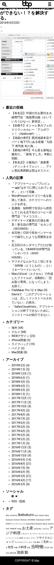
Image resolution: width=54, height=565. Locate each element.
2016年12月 (19, 447)
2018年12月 (19, 373)
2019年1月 (18, 369)
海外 (14, 327)
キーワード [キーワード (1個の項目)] (34, 534)
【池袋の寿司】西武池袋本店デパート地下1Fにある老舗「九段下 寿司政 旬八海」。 (32, 142)
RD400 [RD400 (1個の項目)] (47, 520)
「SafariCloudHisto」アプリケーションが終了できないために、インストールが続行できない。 (32, 311)
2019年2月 (18, 365)
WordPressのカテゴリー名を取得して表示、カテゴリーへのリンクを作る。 (32, 200)
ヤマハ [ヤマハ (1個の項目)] (33, 538)
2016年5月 (18, 476)
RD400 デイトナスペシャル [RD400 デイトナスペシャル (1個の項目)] (15, 524)
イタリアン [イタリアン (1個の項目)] (25, 534)
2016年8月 (18, 463)
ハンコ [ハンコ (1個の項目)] (10, 538)
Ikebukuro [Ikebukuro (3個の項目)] (26, 515)
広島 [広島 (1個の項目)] (28, 547)
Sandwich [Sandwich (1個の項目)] (39, 524)
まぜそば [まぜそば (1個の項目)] (45, 529)
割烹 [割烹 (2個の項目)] (11, 547)
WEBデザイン (20, 336)
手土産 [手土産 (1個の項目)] (46, 547)
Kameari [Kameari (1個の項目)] (17, 520)
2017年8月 (18, 414)
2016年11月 (19, 451)
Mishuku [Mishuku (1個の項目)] (24, 520)
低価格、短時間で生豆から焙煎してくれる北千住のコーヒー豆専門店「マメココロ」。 (32, 212)
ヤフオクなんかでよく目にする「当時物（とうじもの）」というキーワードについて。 (32, 265)
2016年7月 (18, 468)
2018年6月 (18, 377)
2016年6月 (18, 472)
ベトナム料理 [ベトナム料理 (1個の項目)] (18, 538)
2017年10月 (19, 406)
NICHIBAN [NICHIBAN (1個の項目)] (31, 520)
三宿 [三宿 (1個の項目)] (34, 542)
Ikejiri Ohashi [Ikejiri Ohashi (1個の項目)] (39, 515)
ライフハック (20, 344)
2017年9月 (18, 410)
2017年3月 (18, 435)
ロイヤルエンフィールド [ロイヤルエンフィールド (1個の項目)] (23, 542)
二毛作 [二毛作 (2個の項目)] (45, 541)
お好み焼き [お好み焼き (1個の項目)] (38, 529)
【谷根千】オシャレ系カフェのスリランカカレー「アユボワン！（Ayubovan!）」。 (32, 129)
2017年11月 (19, 402)
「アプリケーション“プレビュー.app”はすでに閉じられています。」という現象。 (32, 188)
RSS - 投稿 (18, 501)
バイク (16, 348)
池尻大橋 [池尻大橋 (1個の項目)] (13, 553)
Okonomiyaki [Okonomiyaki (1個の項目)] (40, 520)
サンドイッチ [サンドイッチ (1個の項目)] (43, 534)
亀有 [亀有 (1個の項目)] (38, 542)
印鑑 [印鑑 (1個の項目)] (15, 547)
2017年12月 (19, 398)
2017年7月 (18, 418)
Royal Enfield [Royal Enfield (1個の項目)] (30, 524)
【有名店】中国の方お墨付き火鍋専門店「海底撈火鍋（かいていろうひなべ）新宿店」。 (32, 117)
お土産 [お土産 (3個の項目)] (27, 528)
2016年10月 (19, 455)
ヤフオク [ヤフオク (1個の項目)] (27, 538)
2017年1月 (18, 443)
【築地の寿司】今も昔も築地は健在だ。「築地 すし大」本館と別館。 (32, 154)
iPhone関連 (19, 340)
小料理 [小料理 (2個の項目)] (22, 547)
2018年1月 (18, 394)
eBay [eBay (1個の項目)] (7, 515)
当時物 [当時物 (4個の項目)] (37, 546)
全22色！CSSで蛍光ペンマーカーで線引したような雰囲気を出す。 (32, 237)
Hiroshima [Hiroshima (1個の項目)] (13, 515)
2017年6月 (18, 422)
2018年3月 (18, 390)
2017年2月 (18, 439)
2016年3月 (18, 484)
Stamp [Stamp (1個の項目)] (45, 524)
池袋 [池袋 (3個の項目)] (20, 552)
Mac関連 (17, 352)
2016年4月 (18, 480)
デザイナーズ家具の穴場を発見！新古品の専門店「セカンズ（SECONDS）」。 (32, 224)
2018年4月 (18, 386)
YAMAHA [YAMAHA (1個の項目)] (13, 529)
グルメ (16, 332)
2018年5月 (18, 381)
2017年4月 (18, 431)
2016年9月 (18, 459)
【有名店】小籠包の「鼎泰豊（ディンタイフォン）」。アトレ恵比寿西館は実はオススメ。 (32, 166)
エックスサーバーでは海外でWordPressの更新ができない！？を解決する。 (26, 10)
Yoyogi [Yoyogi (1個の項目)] (19, 529)
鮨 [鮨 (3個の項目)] (26, 552)
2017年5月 (18, 426)
